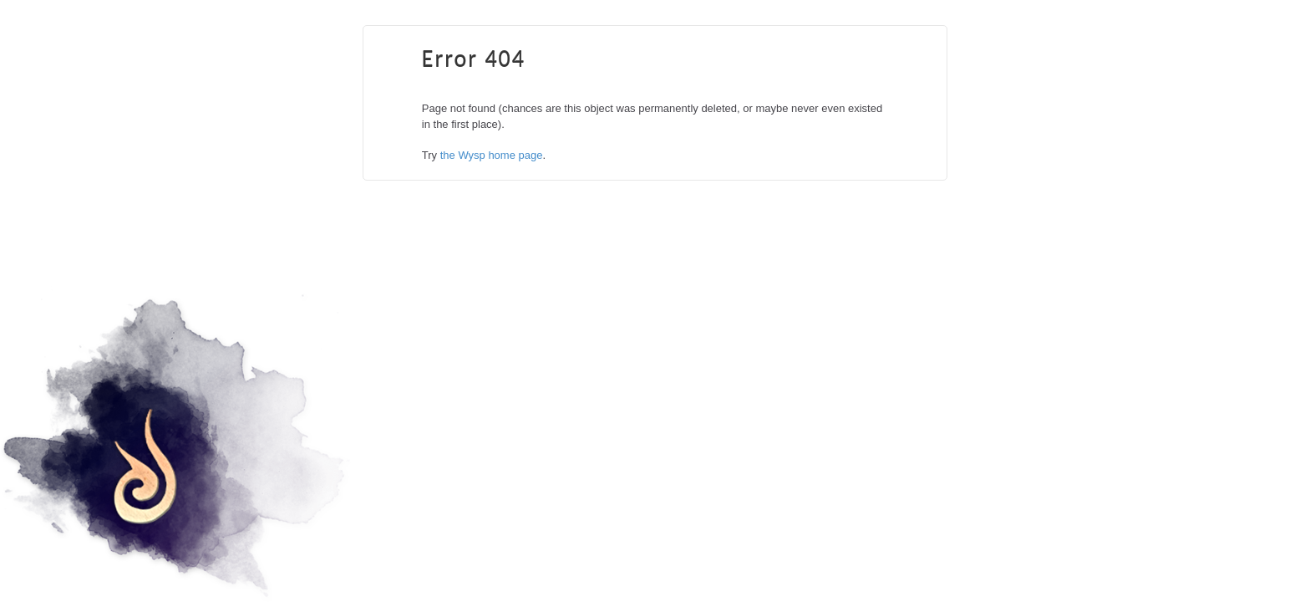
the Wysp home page (491, 155)
